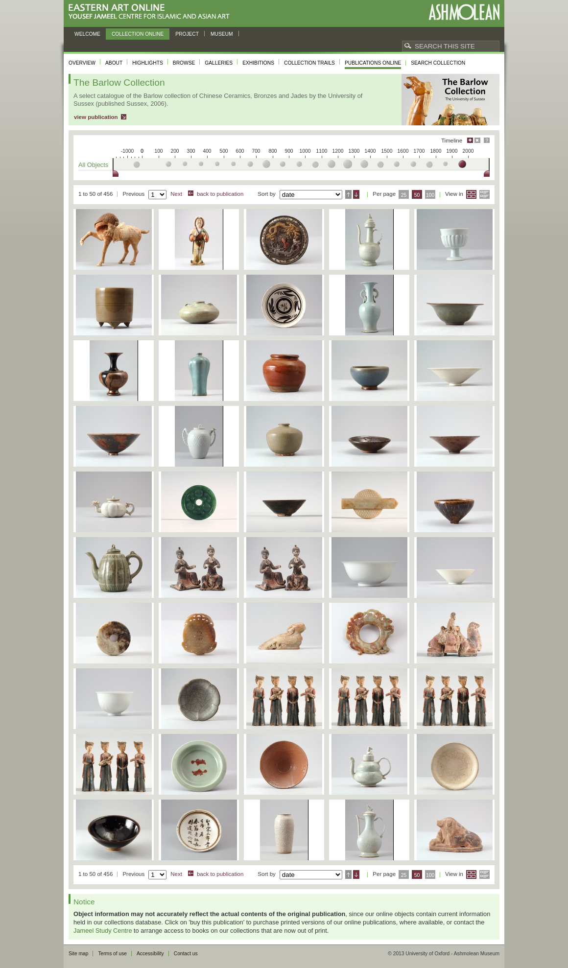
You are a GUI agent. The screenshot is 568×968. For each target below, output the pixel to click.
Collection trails (309, 63)
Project (187, 34)
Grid (471, 194)
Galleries (219, 63)
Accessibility (150, 953)
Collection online (138, 34)
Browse (184, 63)
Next (176, 194)
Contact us (186, 953)
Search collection (438, 63)
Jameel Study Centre (102, 930)
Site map (78, 953)
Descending (356, 194)
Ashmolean (463, 12)
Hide (477, 140)
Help (487, 140)
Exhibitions (258, 63)
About (113, 63)
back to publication (220, 194)
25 (404, 195)
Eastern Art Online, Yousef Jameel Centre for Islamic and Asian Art (152, 12)
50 (417, 195)
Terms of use (112, 953)
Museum (222, 34)
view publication (96, 117)
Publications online (373, 63)
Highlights (147, 63)
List (484, 194)
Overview (82, 63)
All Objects (93, 164)
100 (430, 195)
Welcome (87, 34)
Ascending (348, 194)
